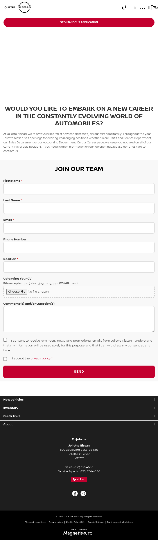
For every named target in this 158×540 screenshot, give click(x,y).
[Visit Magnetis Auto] (79, 533)
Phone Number (79, 245)
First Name (79, 186)
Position (79, 265)
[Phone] (124, 7)
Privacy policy (56, 522)
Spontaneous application (79, 22)
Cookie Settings (96, 522)
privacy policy (40, 358)
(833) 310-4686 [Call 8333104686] (83, 467)
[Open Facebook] (75, 493)
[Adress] (137, 7)
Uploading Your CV (79, 287)
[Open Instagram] (83, 493)
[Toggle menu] (149, 7)
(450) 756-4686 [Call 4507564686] (90, 471)
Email (79, 226)
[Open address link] (79, 454)
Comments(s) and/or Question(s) (79, 318)
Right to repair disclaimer (120, 522)
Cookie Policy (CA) (75, 522)
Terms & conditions (35, 522)
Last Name (79, 206)
